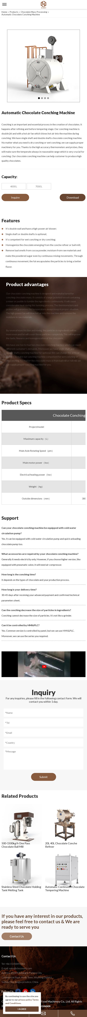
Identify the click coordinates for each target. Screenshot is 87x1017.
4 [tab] (48, 98)
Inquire (15, 197)
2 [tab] (42, 98)
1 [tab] (39, 98)
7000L (38, 186)
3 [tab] (45, 98)
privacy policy (25, 999)
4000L (13, 186)
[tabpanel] (43, 66)
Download (73, 197)
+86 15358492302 (15, 963)
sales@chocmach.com (20, 968)
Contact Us (17, 936)
